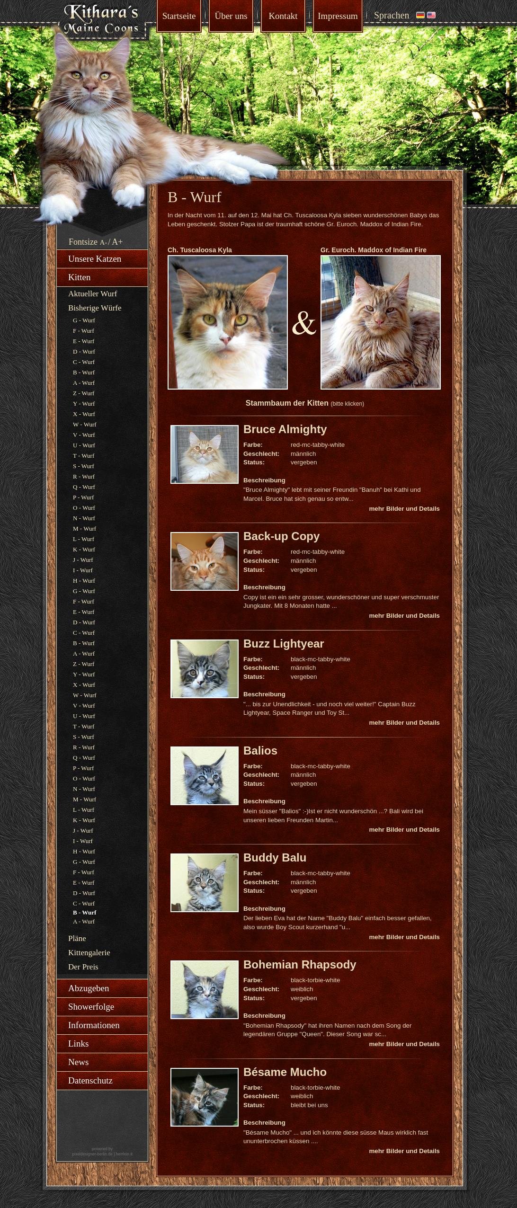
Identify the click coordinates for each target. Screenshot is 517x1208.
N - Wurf (84, 518)
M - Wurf (84, 528)
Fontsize (83, 242)
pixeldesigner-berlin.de (92, 1154)
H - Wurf (84, 580)
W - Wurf (85, 424)
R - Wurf (84, 476)
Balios (260, 750)
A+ (117, 242)
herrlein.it (124, 1154)
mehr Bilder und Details (404, 508)
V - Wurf (84, 434)
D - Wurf (84, 351)
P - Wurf (83, 497)
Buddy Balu (274, 857)
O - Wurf (84, 507)
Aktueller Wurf (92, 293)
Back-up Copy (281, 536)
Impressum (337, 16)
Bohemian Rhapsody (300, 964)
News (78, 1062)
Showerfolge (91, 1007)
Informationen (94, 1025)
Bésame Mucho (285, 1072)
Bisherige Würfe (95, 307)
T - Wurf (83, 455)
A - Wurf (84, 382)
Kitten (79, 277)
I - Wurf (83, 570)
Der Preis (83, 966)
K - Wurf (84, 549)
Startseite (179, 16)
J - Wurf (83, 559)
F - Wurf (83, 330)
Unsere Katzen (94, 259)
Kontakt (282, 16)
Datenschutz (90, 1080)
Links (78, 1043)
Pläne (77, 938)
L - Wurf (83, 538)
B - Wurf (84, 372)
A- (103, 242)
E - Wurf (83, 341)
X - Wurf (84, 413)
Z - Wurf (83, 393)
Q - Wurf (84, 486)
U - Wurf (84, 445)
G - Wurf (84, 320)
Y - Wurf (84, 403)
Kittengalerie (89, 952)
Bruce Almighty (285, 429)
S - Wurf (83, 466)
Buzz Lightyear (283, 643)
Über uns (230, 16)
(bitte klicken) (347, 403)
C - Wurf (84, 361)
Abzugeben (88, 988)
